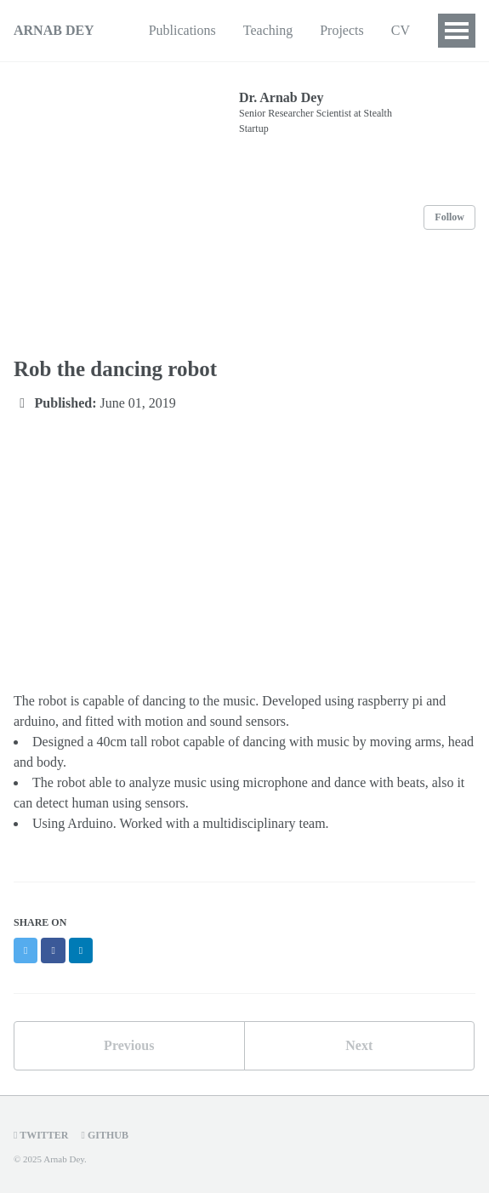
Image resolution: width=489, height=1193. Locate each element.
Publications (182, 30)
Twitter (41, 1135)
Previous (129, 1045)
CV (400, 30)
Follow (449, 217)
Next (358, 1045)
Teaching (268, 30)
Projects (342, 30)
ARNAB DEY (54, 30)
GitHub (105, 1135)
